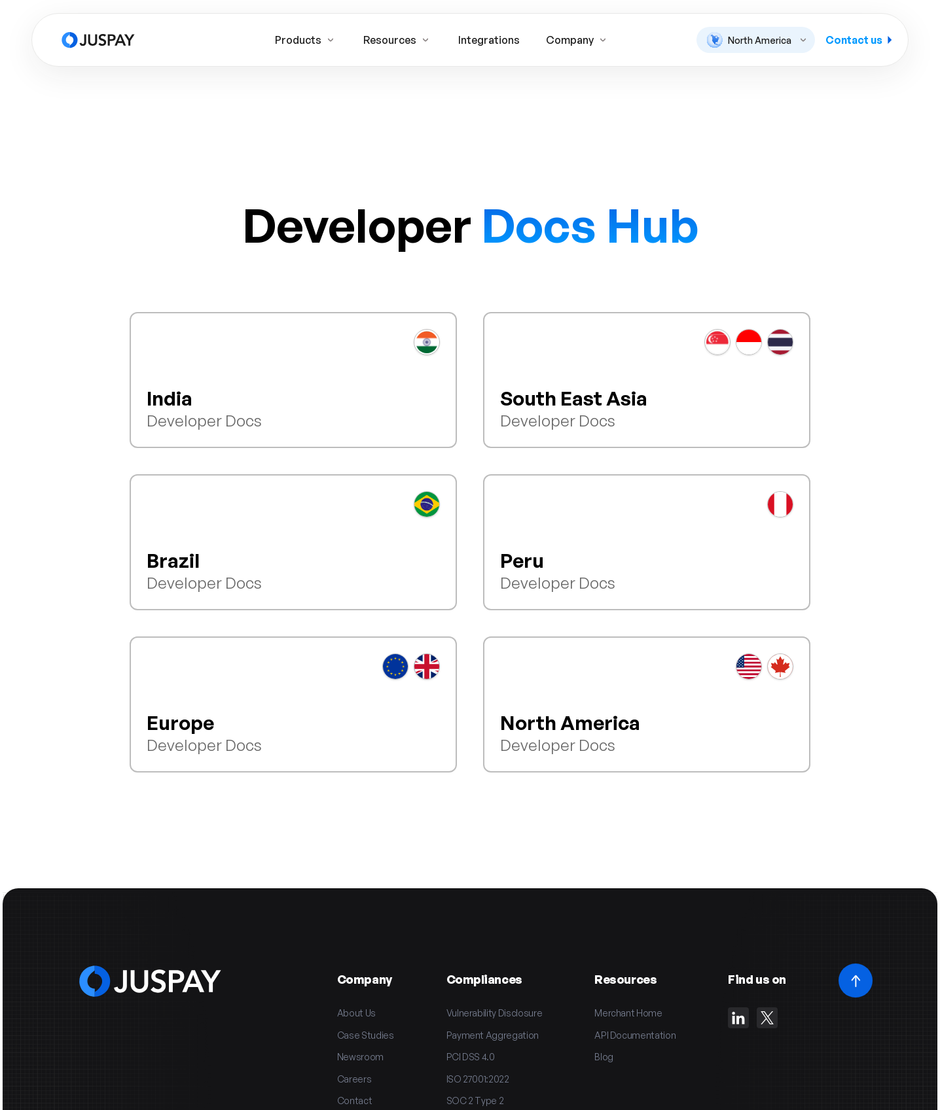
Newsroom (360, 1056)
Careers (354, 1078)
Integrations (489, 39)
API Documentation (635, 1035)
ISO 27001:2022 (477, 1078)
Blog (603, 1056)
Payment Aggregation (492, 1035)
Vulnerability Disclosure (494, 1012)
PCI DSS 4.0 (470, 1056)
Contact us (858, 39)
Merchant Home (628, 1012)
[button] (755, 40)
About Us (356, 1012)
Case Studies (365, 1035)
